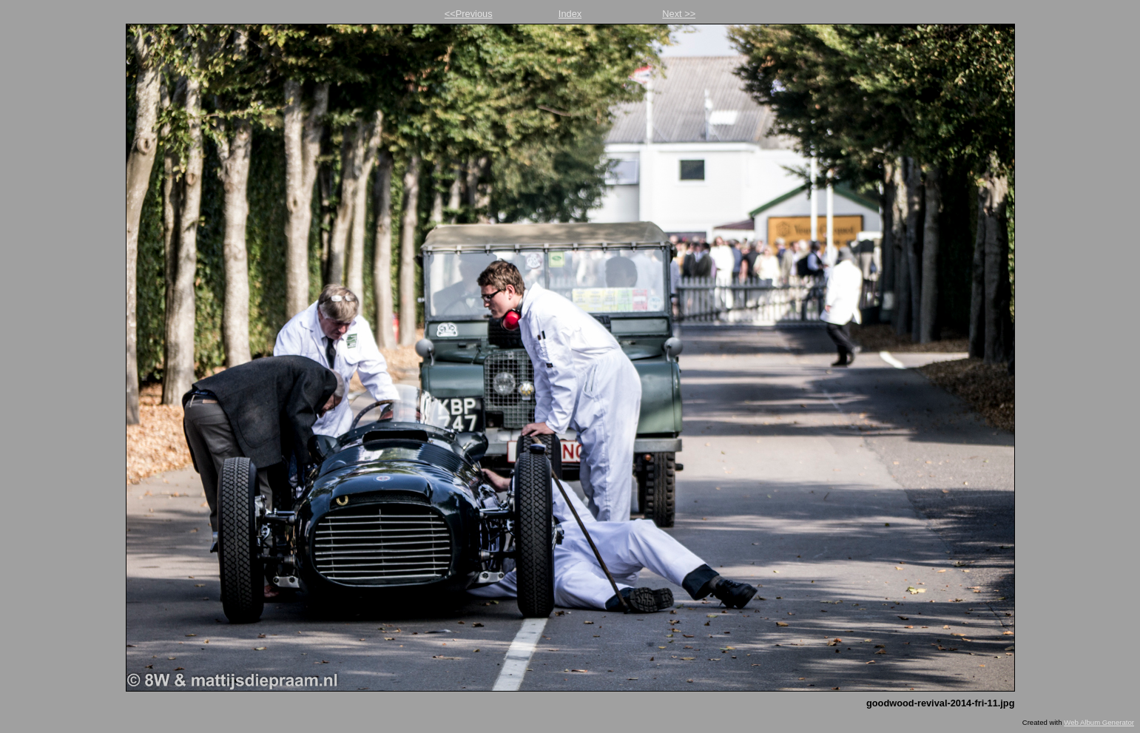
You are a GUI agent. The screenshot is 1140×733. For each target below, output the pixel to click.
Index (570, 13)
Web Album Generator (1099, 722)
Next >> (678, 13)
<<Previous (469, 13)
